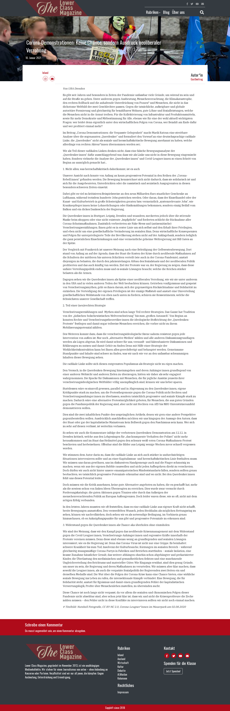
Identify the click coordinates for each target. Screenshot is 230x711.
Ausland (121, 659)
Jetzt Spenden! (173, 671)
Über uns (178, 12)
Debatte (121, 671)
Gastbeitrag (197, 79)
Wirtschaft (123, 663)
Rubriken (152, 12)
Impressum (123, 692)
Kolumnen (122, 678)
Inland (45, 73)
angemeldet (41, 631)
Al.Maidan (122, 674)
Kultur (121, 667)
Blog (166, 12)
